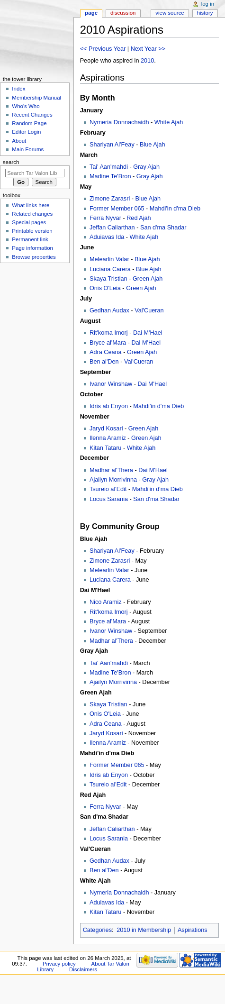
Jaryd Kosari (106, 428)
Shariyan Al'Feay (112, 144)
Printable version (32, 231)
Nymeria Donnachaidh (119, 122)
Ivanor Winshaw (111, 384)
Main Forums (28, 149)
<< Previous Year (103, 49)
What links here (30, 205)
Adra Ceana (106, 352)
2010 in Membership (144, 930)
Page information (32, 248)
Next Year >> (148, 49)
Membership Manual (36, 97)
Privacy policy (59, 964)
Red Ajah (138, 218)
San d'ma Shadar (163, 227)
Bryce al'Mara (108, 342)
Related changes (32, 214)
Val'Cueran (149, 310)
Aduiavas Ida (107, 237)
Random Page (29, 123)
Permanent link (30, 239)
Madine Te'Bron (110, 176)
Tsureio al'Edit (108, 489)
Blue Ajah (152, 144)
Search (11, 162)
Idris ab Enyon (109, 406)
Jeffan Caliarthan (112, 227)
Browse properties (33, 257)
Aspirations (192, 930)
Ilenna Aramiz (108, 438)
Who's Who (25, 106)
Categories (97, 930)
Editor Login (26, 132)
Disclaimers (83, 969)
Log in (207, 4)
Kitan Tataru (105, 448)
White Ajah (168, 122)
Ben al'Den (104, 361)
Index (18, 88)
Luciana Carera (110, 269)
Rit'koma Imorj (109, 332)
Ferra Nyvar (105, 218)
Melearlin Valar (109, 259)
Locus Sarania (109, 499)
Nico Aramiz (106, 602)
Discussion (122, 13)
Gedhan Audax (109, 310)
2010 (147, 60)
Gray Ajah (146, 167)
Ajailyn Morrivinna (113, 479)
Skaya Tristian (108, 278)
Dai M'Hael (147, 332)
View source (169, 13)
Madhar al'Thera (111, 470)
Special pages (29, 222)
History (205, 13)
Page (91, 13)
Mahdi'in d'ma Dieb (175, 208)
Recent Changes (32, 115)
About (19, 141)
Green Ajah (147, 278)
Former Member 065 (117, 208)
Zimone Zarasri (110, 198)
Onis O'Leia (105, 288)
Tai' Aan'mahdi (109, 167)
